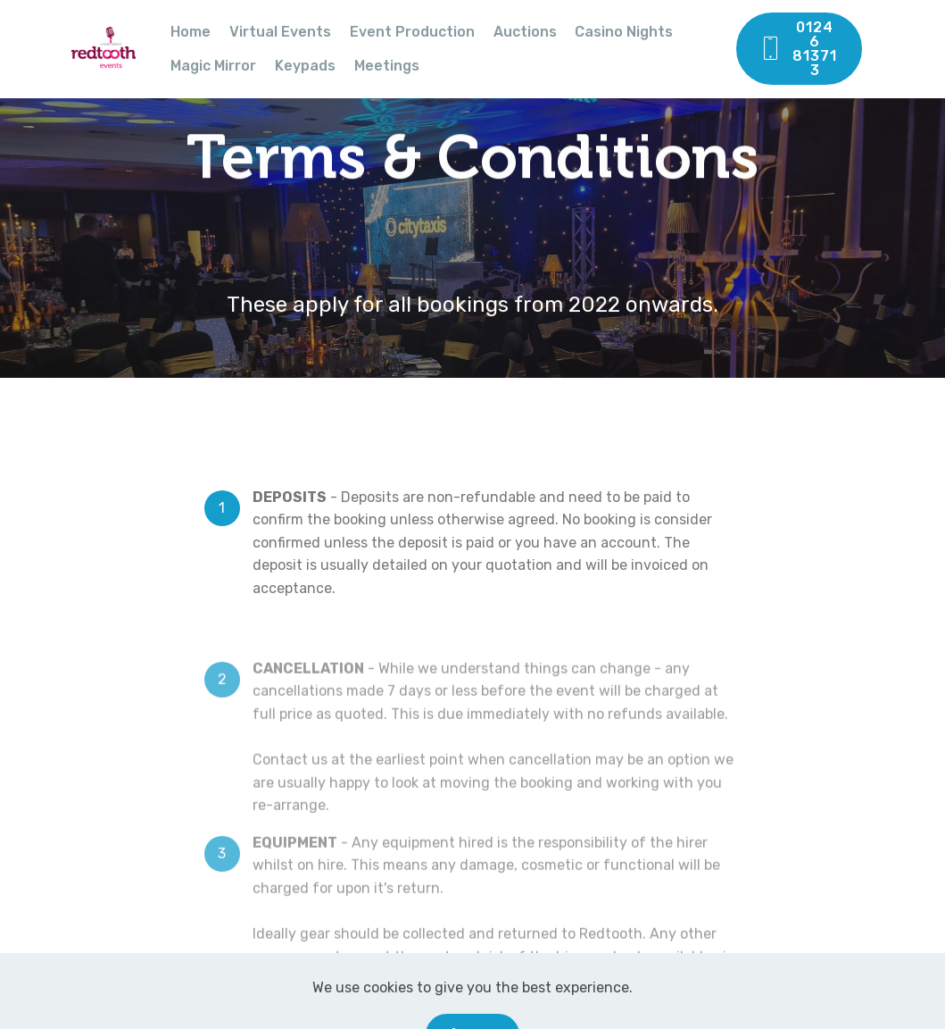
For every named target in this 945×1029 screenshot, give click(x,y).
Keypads (305, 65)
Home (190, 31)
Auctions (525, 31)
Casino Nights (624, 31)
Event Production (412, 31)
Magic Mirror (213, 65)
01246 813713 (798, 49)
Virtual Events (280, 31)
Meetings (386, 65)
